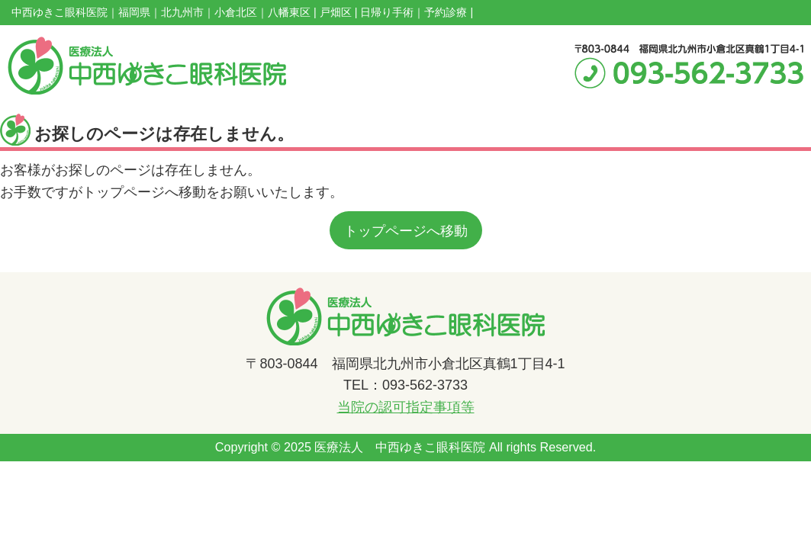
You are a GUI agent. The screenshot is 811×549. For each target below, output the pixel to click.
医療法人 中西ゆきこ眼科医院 (399, 447)
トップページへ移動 (406, 231)
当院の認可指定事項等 (406, 407)
